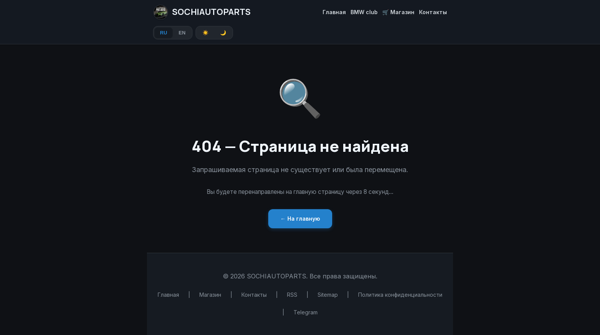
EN (182, 33)
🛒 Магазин (398, 12)
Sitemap (328, 294)
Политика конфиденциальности (400, 294)
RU (163, 33)
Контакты (433, 12)
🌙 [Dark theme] (223, 33)
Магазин (210, 294)
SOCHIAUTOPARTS (202, 12)
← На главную (300, 218)
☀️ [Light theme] (205, 33)
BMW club (364, 12)
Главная (334, 12)
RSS (292, 294)
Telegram (305, 312)
